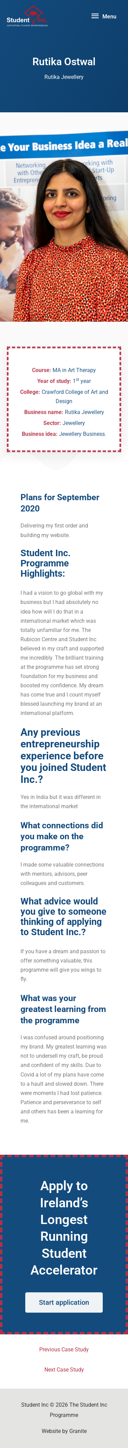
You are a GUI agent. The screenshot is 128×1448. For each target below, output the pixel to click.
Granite (78, 1431)
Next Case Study (64, 1369)
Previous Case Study (64, 1349)
